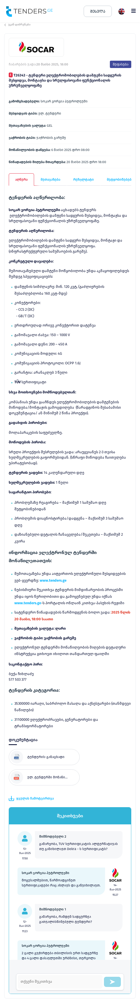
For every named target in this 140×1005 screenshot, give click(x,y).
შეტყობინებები (120, 179)
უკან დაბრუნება (17, 24)
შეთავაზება (50, 179)
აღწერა (21, 179)
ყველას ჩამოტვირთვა (31, 798)
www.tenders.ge (53, 580)
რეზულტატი (83, 179)
